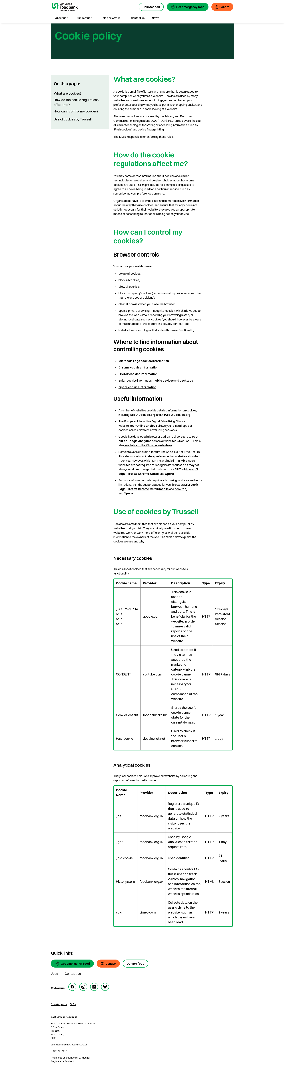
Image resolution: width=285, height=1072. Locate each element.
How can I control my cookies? (76, 111)
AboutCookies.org (143, 415)
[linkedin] (94, 987)
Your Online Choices (143, 425)
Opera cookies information (137, 387)
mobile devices (163, 380)
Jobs (54, 974)
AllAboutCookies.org (175, 415)
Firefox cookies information (138, 374)
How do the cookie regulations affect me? (76, 102)
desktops (186, 380)
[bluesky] (105, 987)
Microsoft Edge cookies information (144, 361)
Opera (169, 473)
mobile (164, 489)
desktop (180, 489)
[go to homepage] (65, 7)
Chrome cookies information (138, 367)
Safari (154, 473)
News (155, 18)
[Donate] (108, 964)
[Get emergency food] (72, 964)
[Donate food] (135, 964)
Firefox (132, 473)
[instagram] (83, 987)
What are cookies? (67, 93)
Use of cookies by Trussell (73, 119)
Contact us (73, 974)
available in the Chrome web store (148, 445)
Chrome (143, 473)
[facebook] (72, 987)
